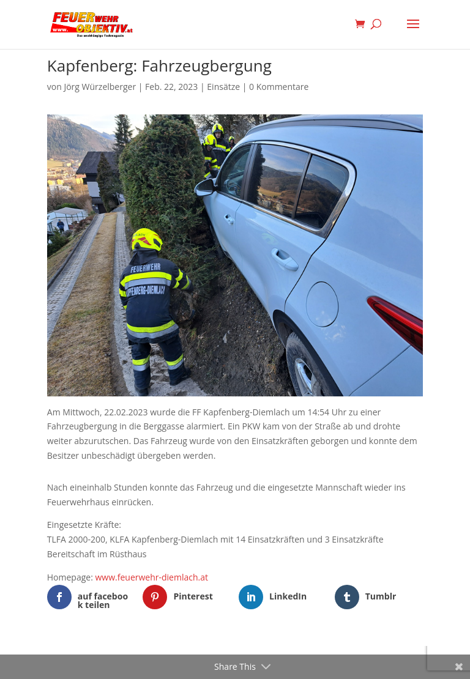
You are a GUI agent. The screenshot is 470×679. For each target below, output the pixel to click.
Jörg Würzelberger (100, 86)
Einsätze (223, 86)
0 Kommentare (278, 86)
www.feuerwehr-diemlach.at (151, 577)
